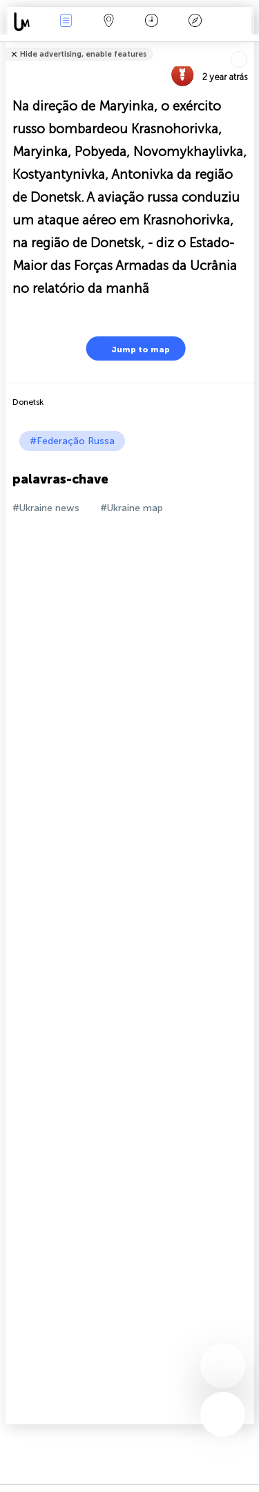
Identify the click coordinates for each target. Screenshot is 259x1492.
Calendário (151, 21)
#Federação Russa (72, 441)
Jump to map (132, 348)
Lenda (195, 21)
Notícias (66, 21)
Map (109, 21)
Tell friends (248, 45)
